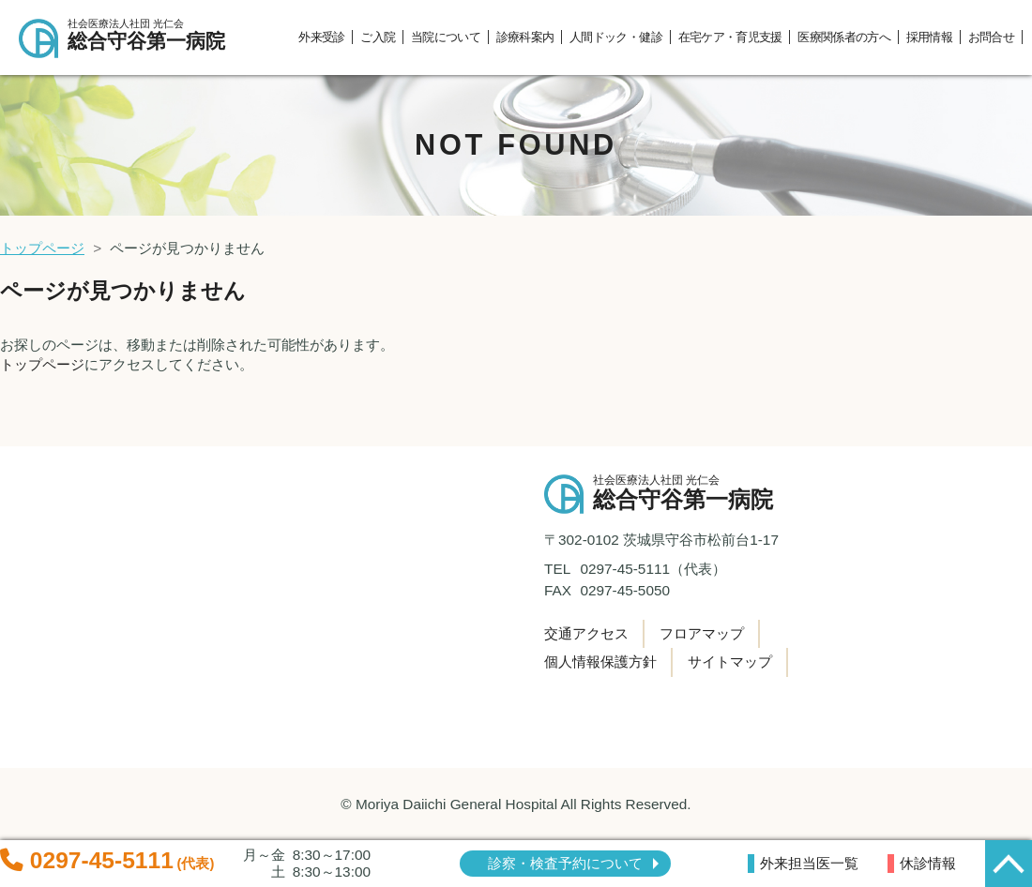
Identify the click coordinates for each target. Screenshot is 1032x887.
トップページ (42, 248)
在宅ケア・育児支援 (730, 37)
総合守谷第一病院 (154, 35)
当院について (445, 37)
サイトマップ (730, 661)
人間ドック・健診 (615, 37)
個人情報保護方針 (600, 661)
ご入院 (377, 37)
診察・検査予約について (565, 863)
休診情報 (928, 863)
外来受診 (321, 37)
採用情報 (929, 37)
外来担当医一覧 (809, 863)
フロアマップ (702, 633)
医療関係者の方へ (843, 37)
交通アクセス (586, 633)
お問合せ (991, 37)
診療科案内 (525, 37)
